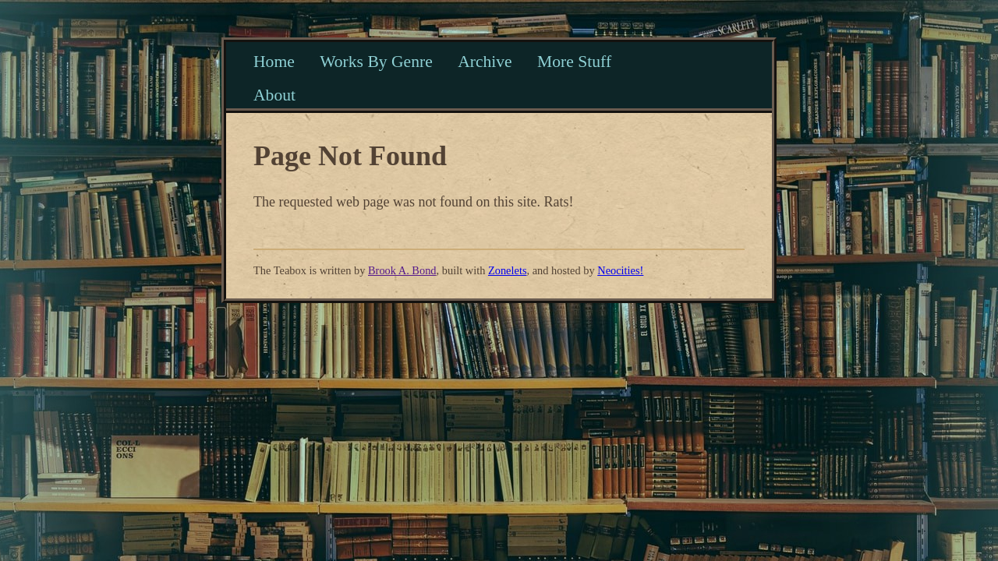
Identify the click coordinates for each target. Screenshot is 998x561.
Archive (485, 61)
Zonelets (507, 270)
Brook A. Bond (402, 270)
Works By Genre (376, 61)
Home (274, 61)
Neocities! (620, 270)
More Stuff (574, 61)
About (274, 95)
